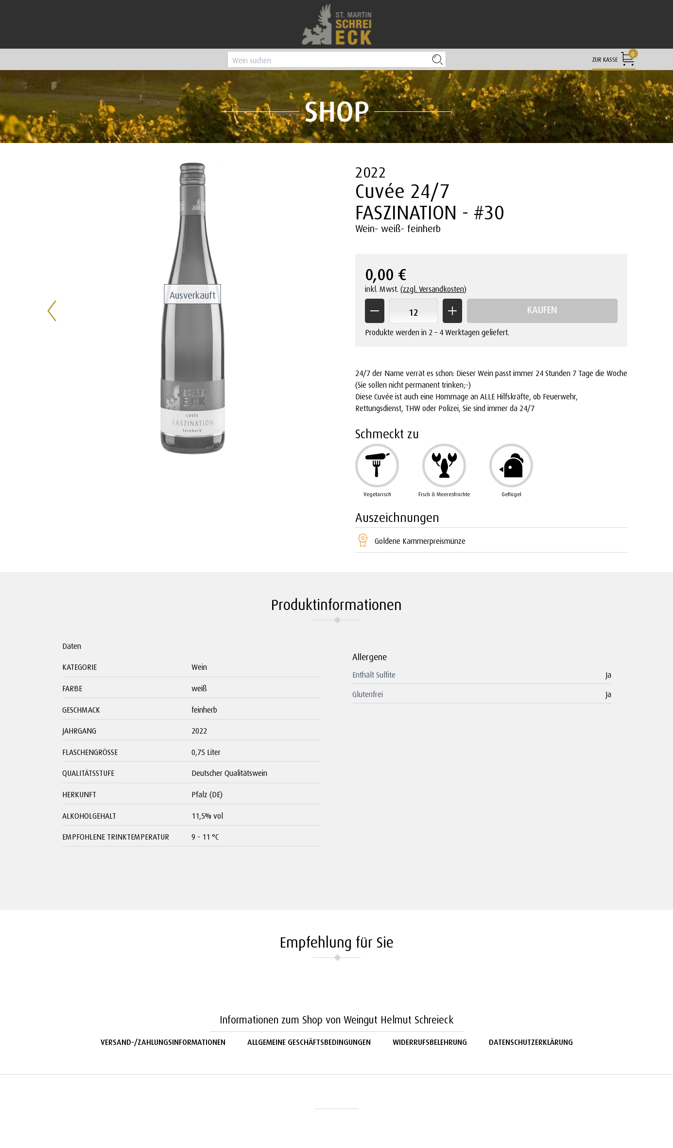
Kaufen (542, 308)
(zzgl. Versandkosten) (433, 288)
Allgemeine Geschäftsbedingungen (309, 1041)
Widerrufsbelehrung (430, 1041)
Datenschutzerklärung (531, 1041)
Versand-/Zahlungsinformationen (163, 1041)
